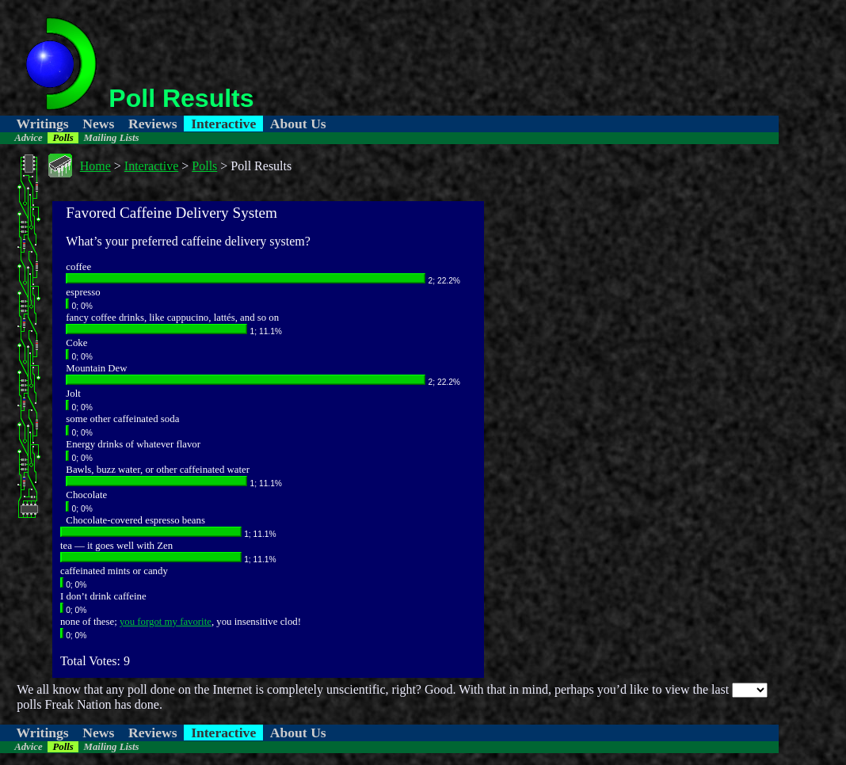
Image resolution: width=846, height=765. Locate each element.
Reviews (152, 123)
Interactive (223, 123)
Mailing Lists (111, 137)
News (98, 123)
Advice (28, 137)
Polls (62, 137)
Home (95, 166)
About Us (298, 123)
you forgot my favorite (166, 621)
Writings (43, 123)
